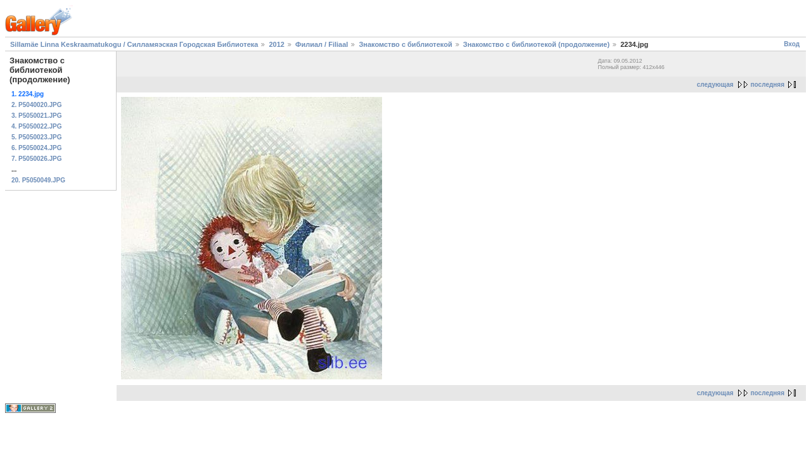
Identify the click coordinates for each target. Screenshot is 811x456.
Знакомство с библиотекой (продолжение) (536, 44)
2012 (276, 44)
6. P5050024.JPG (36, 147)
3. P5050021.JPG (36, 115)
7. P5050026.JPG (36, 158)
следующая (715, 84)
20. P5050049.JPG (38, 180)
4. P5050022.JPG (36, 126)
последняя (767, 84)
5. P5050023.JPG (36, 137)
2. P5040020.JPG (36, 104)
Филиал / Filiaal (321, 44)
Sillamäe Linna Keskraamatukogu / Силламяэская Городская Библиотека (134, 44)
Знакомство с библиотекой (405, 44)
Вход (792, 44)
